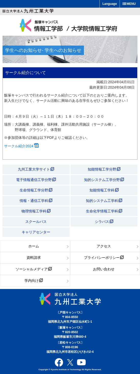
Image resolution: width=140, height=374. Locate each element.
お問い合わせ (103, 269)
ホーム (33, 246)
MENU (131, 4)
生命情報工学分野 (36, 190)
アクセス (104, 246)
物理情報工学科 (35, 211)
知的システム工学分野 (104, 180)
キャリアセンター (36, 232)
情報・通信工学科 (36, 201)
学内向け (33, 281)
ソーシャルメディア (34, 269)
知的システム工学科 (104, 201)
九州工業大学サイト (36, 169)
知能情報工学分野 (104, 169)
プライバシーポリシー (104, 258)
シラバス (104, 222)
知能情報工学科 (104, 190)
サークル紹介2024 (21, 146)
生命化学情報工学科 (104, 211)
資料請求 (34, 258)
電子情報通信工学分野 (36, 180)
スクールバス (36, 222)
